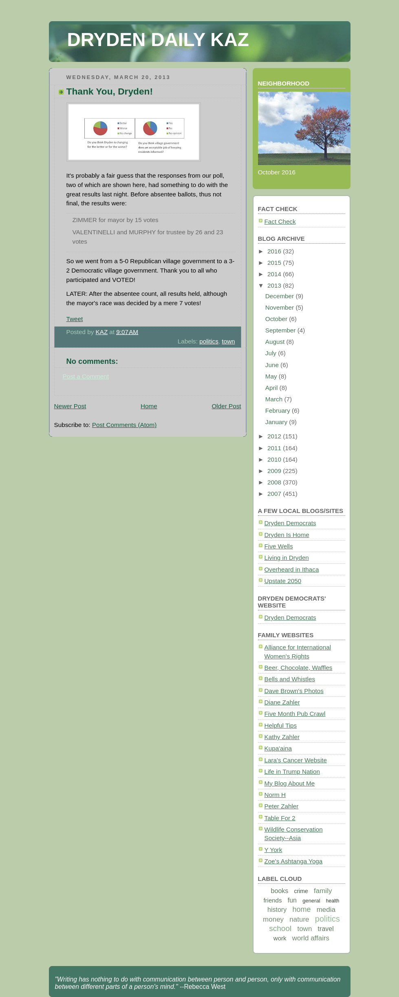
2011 (275, 448)
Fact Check (280, 221)
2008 (275, 482)
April (272, 387)
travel (326, 928)
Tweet (74, 318)
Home (149, 406)
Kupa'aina (278, 748)
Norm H (275, 794)
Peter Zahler (282, 806)
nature (299, 919)
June (272, 364)
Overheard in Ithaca (292, 569)
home (301, 909)
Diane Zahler (282, 702)
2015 (275, 262)
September (281, 330)
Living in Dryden (287, 557)
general (311, 901)
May (272, 376)
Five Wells (279, 546)
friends (272, 900)
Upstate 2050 (283, 580)
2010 (275, 459)
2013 (275, 285)
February (278, 410)
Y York (273, 849)
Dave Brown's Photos (294, 690)
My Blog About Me (290, 783)
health (332, 901)
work (280, 938)
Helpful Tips (281, 725)
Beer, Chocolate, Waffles (299, 667)
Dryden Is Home (287, 534)
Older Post (226, 406)
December (280, 296)
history (277, 909)
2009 (275, 470)
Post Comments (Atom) (124, 424)
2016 (275, 251)
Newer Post (70, 406)
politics (208, 341)
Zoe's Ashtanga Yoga (294, 861)
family (323, 891)
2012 (275, 436)
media (326, 909)
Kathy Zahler (282, 736)
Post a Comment (86, 376)
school (280, 928)
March (274, 399)
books (280, 890)
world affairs (310, 938)
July (271, 353)
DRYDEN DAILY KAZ (158, 39)
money (273, 919)
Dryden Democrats (290, 522)
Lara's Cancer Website (296, 760)
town (228, 341)
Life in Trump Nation (292, 771)
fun (292, 900)
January (277, 421)
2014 (275, 274)
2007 (275, 493)
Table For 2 (280, 817)
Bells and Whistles (290, 679)
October (277, 318)
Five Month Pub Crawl (295, 713)
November (280, 307)
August (276, 341)
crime (301, 891)
